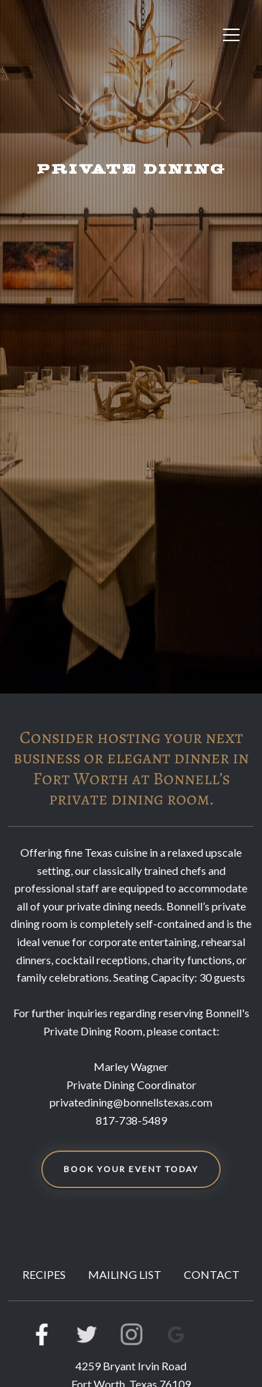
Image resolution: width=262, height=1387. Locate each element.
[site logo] (82, 35)
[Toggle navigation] (231, 35)
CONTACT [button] (212, 1274)
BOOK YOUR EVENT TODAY (131, 1169)
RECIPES (44, 1274)
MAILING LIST (124, 1274)
